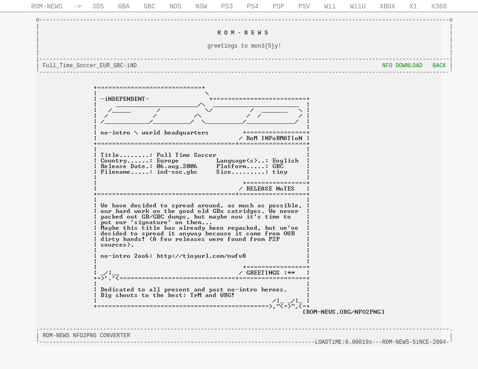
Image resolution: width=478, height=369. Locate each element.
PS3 (227, 6)
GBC (149, 6)
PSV (304, 6)
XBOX (387, 6)
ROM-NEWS (47, 6)
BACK (439, 66)
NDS (175, 6)
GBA (124, 6)
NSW (201, 6)
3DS (98, 6)
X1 (413, 6)
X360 (439, 6)
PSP (278, 6)
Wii (330, 6)
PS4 (253, 6)
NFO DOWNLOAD (402, 66)
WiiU (358, 6)
